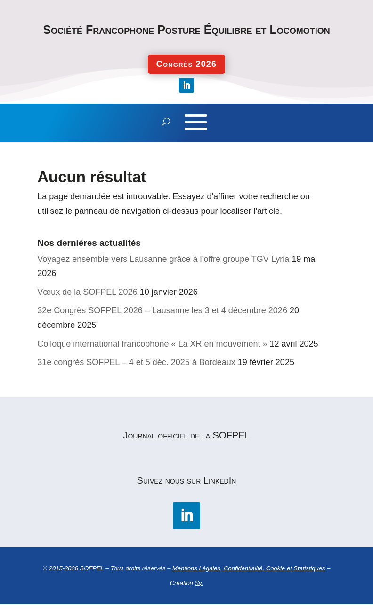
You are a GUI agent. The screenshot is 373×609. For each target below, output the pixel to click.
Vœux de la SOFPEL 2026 (87, 292)
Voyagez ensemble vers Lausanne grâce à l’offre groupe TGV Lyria (163, 259)
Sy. (199, 582)
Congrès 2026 (186, 64)
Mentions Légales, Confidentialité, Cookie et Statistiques (248, 568)
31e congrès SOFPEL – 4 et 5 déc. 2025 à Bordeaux (136, 362)
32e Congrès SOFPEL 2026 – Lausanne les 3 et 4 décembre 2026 (162, 310)
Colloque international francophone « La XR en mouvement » (152, 344)
